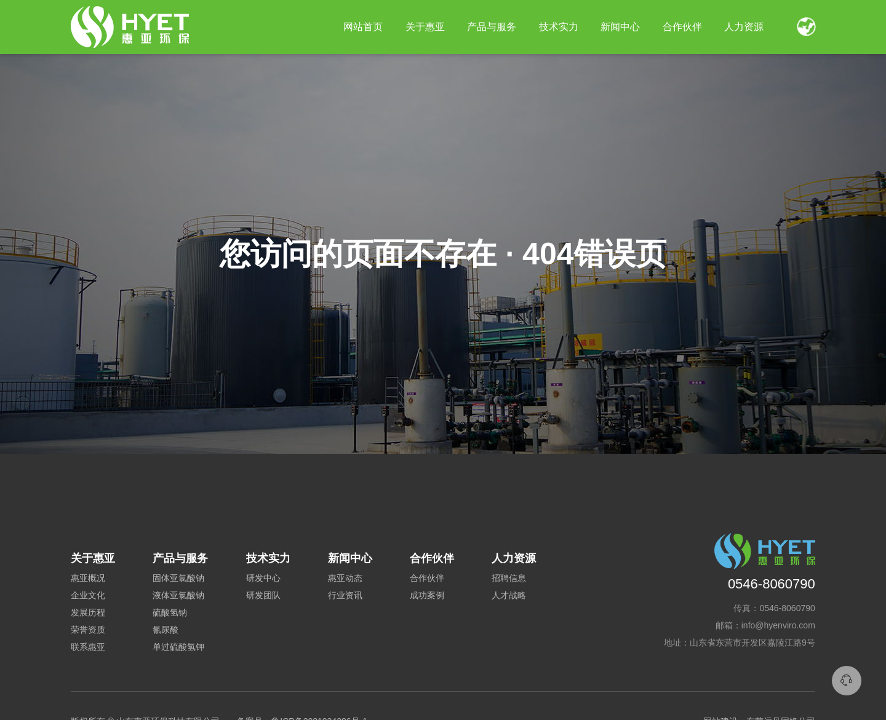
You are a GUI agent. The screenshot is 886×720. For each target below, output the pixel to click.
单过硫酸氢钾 (178, 647)
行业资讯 (345, 595)
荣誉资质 (88, 630)
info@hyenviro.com (778, 625)
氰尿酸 (165, 630)
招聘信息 (509, 578)
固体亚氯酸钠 (178, 578)
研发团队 (263, 595)
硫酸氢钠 (170, 612)
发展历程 (88, 612)
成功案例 (427, 595)
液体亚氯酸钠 (178, 595)
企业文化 (88, 595)
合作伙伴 (427, 578)
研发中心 (263, 578)
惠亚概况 (88, 578)
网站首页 (363, 27)
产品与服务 (491, 27)
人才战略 (509, 595)
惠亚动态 (345, 578)
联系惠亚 (88, 647)
